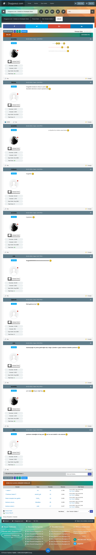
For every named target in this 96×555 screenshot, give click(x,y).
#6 (90, 256)
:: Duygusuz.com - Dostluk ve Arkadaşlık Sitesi (16, 19)
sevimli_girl (38, 494)
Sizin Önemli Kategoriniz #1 (35, 531)
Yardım (52, 3)
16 (50, 490)
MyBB (14, 552)
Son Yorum (72, 491)
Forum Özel (35, 19)
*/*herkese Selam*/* (10, 494)
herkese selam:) (9, 506)
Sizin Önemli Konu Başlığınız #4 (60, 539)
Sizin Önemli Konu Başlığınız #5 (60, 541)
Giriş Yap (80, 3)
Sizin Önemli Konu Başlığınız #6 (60, 544)
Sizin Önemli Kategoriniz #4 (35, 539)
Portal (29, 3)
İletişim (6, 521)
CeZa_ (38, 498)
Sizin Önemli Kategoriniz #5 (35, 541)
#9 (90, 386)
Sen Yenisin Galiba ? (48, 19)
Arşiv (28, 521)
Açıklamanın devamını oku (12, 536)
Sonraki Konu (18, 473)
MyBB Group (28, 552)
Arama (36, 3)
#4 (90, 169)
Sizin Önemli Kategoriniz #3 (35, 536)
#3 (90, 126)
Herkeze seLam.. (10, 502)
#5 (90, 212)
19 (50, 498)
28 (50, 502)
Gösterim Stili (85, 34)
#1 (90, 39)
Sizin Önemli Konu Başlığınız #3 (60, 536)
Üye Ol (91, 3)
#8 (90, 343)
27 (50, 506)
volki (38, 506)
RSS (36, 521)
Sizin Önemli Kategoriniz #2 (35, 534)
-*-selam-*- (8, 490)
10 (50, 494)
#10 (90, 430)
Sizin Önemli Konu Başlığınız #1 (60, 531)
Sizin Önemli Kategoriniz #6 (35, 544)
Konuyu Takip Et (9, 512)
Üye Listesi (44, 3)
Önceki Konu (9, 473)
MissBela (38, 502)
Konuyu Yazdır (8, 510)
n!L (38, 490)
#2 (90, 82)
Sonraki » (24, 31)
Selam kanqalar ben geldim (13, 498)
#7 (90, 299)
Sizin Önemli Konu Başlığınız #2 (60, 534)
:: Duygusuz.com (13, 3)
